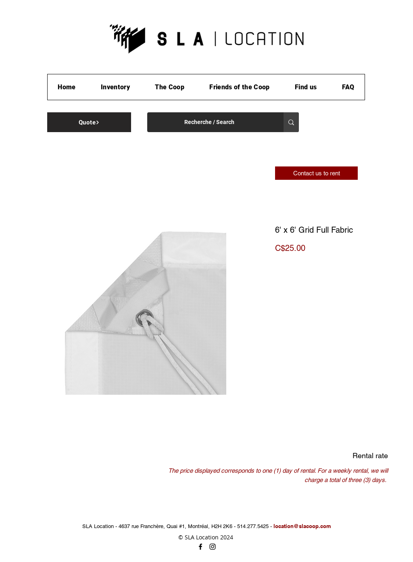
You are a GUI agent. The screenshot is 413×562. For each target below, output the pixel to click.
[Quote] (89, 122)
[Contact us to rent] (316, 173)
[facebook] (200, 547)
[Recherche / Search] (209, 122)
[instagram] (213, 547)
